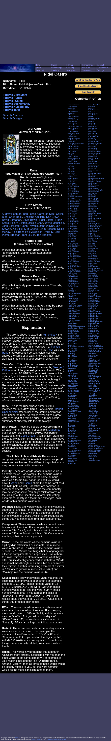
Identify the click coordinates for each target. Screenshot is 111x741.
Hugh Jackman (73, 365)
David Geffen (72, 250)
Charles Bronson (73, 201)
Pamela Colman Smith (95, 270)
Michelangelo (92, 206)
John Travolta (30, 225)
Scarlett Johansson (94, 352)
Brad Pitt (70, 176)
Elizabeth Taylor (73, 282)
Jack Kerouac (72, 382)
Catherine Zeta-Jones (75, 196)
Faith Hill (70, 297)
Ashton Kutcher (73, 148)
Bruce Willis (71, 183)
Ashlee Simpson (73, 146)
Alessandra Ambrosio (75, 126)
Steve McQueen (93, 388)
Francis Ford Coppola (75, 305)
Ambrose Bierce (73, 131)
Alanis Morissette (73, 120)
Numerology (49, 334)
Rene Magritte (93, 300)
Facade (55, 346)
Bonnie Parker (72, 175)
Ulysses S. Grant (94, 418)
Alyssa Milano (72, 130)
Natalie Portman (93, 228)
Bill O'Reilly (71, 168)
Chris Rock (15, 216)
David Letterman (73, 252)
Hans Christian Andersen (76, 347)
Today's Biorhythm (15, 94)
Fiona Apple (72, 303)
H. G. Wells (71, 342)
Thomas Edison (93, 400)
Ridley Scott (92, 308)
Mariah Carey (92, 183)
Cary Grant (71, 195)
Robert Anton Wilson (95, 313)
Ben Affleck (71, 160)
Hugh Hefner (72, 363)
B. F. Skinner (72, 155)
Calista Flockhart (73, 186)
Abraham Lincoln (73, 105)
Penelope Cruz (93, 278)
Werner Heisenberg (94, 438)
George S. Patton (73, 335)
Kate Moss (92, 111)
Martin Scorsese (93, 191)
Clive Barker (72, 233)
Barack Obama (73, 156)
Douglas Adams (73, 265)
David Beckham (73, 243)
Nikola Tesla (92, 252)
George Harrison (73, 332)
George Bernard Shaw (75, 328)
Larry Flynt (92, 138)
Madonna (54, 429)
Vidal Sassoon (93, 425)
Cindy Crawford (73, 228)
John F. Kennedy (73, 443)
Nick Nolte (91, 243)
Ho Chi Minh (72, 358)
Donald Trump (72, 263)
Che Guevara (72, 211)
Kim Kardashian (93, 125)
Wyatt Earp (92, 455)
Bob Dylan (71, 171)
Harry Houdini (72, 350)
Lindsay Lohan (93, 158)
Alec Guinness (72, 123)
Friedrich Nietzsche (74, 320)
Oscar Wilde (92, 263)
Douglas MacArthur (74, 267)
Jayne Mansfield (54, 222)
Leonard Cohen (93, 150)
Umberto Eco (92, 422)
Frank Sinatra (72, 312)
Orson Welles (92, 260)
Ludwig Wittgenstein (95, 173)
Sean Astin (92, 353)
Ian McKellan (72, 368)
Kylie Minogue (93, 135)
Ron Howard (92, 328)
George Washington (74, 338)
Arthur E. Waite (73, 145)
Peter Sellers (92, 285)
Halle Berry (71, 345)
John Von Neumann (74, 450)
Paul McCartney (93, 275)
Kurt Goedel (31, 228)
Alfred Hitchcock (73, 128)
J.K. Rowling (72, 380)
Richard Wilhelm (93, 305)
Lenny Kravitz (93, 145)
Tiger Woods (92, 403)
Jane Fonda (72, 397)
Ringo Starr (92, 310)
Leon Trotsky (92, 148)
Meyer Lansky (93, 198)
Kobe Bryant (92, 128)
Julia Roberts (72, 463)
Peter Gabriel (92, 280)
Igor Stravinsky (73, 373)
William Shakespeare (95, 448)
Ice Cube (71, 370)
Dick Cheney (72, 258)
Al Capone (71, 113)
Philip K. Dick (52, 231)
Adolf (14, 483)
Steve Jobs (92, 385)
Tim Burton (92, 405)
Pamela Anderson (94, 268)
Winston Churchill (94, 452)
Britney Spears (72, 178)
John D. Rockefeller (74, 440)
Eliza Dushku (72, 280)
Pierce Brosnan (11, 234)
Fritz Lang (71, 322)
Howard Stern (72, 360)
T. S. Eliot (91, 393)
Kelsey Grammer (94, 118)
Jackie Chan (35, 222)
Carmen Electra (73, 193)
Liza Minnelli (92, 161)
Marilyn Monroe (93, 185)
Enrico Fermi (72, 290)
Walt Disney (92, 435)
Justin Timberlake (94, 105)
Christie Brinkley (73, 220)
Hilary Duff (71, 355)
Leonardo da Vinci (94, 151)
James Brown (72, 388)
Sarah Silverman (94, 350)
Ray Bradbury (93, 295)
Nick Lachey (92, 241)
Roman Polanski (93, 327)
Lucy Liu (91, 171)
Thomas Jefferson (94, 402)
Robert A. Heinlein (94, 312)
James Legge (72, 395)
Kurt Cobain (92, 130)
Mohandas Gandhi (94, 218)
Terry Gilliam (92, 395)
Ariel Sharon (72, 141)
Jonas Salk (71, 457)
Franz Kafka (72, 315)
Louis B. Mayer (93, 166)
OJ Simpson (92, 255)
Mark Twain (92, 186)
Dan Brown (52, 216)
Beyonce (70, 165)
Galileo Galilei (72, 323)
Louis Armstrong (93, 165)
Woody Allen (92, 453)
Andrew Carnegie (73, 133)
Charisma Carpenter (74, 200)
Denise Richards (73, 255)
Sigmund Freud (93, 367)
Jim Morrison (72, 430)
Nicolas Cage (92, 247)
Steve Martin (92, 387)
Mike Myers (92, 211)
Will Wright (92, 443)
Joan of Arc (71, 433)
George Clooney (73, 330)
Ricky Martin (92, 307)
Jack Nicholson (73, 385)
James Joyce (72, 393)
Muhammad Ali (93, 221)
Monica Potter (93, 220)
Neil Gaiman (92, 231)
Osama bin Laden (94, 262)
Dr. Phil (70, 268)
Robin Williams (93, 325)
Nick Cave (91, 240)
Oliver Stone (92, 257)
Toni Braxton (44, 234)
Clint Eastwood (73, 231)
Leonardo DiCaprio (94, 153)
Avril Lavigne (72, 151)
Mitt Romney (92, 215)
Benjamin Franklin (74, 163)
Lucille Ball (92, 168)
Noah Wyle (92, 253)
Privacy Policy (36, 739)
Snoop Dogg (92, 372)
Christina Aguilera (34, 216)
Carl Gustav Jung (73, 191)
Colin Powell (72, 240)
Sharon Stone (93, 362)
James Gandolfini (73, 392)
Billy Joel (71, 170)
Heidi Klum (71, 352)
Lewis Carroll (92, 155)
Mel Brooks (92, 195)
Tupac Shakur (93, 415)
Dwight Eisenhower (74, 272)
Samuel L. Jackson (94, 345)
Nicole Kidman (93, 248)
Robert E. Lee (93, 318)
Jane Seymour (72, 398)
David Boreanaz (11, 219)
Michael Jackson (94, 200)
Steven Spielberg (94, 390)
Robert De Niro (93, 315)
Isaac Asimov (72, 375)
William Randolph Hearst (96, 447)
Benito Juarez (72, 161)
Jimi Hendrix (72, 432)
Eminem (70, 288)
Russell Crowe (93, 338)
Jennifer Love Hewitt (74, 412)
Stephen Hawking (94, 383)
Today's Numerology (16, 106)
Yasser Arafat (92, 457)
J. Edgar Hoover (73, 378)
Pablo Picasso (93, 267)
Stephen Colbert (93, 382)
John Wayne (46, 225)
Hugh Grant (71, 362)
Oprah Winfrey (93, 258)
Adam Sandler (72, 106)
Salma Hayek (92, 340)
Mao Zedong (92, 180)
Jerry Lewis (71, 413)
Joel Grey (71, 435)
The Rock (91, 397)
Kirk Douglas (92, 126)
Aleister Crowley (73, 125)
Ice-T (69, 372)
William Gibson (93, 445)
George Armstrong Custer (76, 327)
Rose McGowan (93, 332)
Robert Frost (92, 320)
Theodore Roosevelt (95, 398)
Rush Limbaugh (93, 337)
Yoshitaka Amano (94, 460)
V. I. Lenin (91, 423)
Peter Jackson (93, 282)
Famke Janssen (73, 298)
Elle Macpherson (73, 283)
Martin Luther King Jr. (95, 190)
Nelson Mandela (93, 235)
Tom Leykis (28, 234)
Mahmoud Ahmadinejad (96, 178)
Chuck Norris (72, 225)
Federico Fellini (73, 300)
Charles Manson (73, 206)
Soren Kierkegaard (94, 377)
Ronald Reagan (93, 330)
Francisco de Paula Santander (74, 307)
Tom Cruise (92, 407)
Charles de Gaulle (74, 203)
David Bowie (30, 219)
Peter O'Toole (92, 283)
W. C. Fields (92, 433)
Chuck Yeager (72, 226)
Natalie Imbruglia (94, 226)
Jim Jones (71, 428)
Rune (5, 352)
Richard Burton (93, 303)
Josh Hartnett (72, 460)
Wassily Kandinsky (94, 437)
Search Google (12, 118)
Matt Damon (92, 193)
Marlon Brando (93, 188)
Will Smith (91, 442)
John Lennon (72, 447)
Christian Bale (72, 218)
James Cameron (73, 390)
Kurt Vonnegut (93, 133)
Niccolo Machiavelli (94, 236)
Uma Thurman (93, 420)
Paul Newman (93, 277)
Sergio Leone (92, 357)
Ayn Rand (71, 153)
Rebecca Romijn (93, 298)
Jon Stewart (72, 455)
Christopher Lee (73, 223)
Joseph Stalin (72, 458)
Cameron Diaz (45, 213)
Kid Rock (91, 121)
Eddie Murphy (72, 273)
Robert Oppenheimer (95, 322)
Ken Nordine (92, 120)
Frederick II (71, 318)
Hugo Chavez (72, 367)
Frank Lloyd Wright (74, 310)
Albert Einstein (72, 121)
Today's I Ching (13, 100)
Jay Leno (71, 400)
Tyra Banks (92, 417)
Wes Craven (92, 440)
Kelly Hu (18, 228)
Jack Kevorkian (73, 383)
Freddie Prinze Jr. (73, 317)
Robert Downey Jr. (94, 317)
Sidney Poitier (93, 365)
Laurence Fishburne (95, 140)
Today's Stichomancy (16, 103)
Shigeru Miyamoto (94, 363)
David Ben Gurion (73, 245)
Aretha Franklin (73, 140)
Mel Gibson (92, 196)
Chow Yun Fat (72, 213)
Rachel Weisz (93, 293)
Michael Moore (93, 203)
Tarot (50, 349)
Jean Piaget (72, 403)
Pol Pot (90, 292)
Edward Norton (73, 277)
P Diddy (91, 265)
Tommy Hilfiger (93, 412)
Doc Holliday (72, 260)
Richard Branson (94, 302)
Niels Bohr (18, 231)
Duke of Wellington (74, 270)
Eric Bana (71, 292)
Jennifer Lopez (72, 410)
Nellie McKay (92, 233)
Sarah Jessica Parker (95, 347)
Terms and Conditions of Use (56, 739)
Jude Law (71, 462)
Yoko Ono (91, 458)
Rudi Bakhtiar (92, 335)
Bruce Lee (71, 181)
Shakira (91, 358)
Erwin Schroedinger (74, 293)
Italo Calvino (72, 377)
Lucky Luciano (93, 170)
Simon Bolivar (93, 368)
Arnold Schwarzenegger (76, 143)
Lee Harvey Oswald (95, 143)
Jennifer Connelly (73, 407)
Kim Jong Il (92, 123)
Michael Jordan (93, 201)
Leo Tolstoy (92, 146)
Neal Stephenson (94, 230)
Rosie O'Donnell (93, 333)
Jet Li (69, 423)
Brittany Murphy (73, 180)
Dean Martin (72, 253)
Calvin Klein (72, 188)
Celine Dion (71, 198)
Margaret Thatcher (94, 181)
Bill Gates (71, 166)
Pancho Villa (92, 272)
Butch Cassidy (72, 185)
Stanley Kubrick (93, 380)
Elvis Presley (72, 285)
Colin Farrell (72, 238)
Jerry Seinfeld (72, 415)
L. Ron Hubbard (93, 136)
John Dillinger (72, 442)
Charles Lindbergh (74, 205)
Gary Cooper (72, 325)
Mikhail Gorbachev (94, 213)
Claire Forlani (72, 230)
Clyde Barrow (72, 235)
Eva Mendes (72, 295)
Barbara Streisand (74, 158)
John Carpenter (11, 225)
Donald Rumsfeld (73, 262)
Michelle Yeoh (93, 208)
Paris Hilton (92, 273)
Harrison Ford (72, 348)
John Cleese (72, 438)
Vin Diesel (91, 427)
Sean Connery (93, 355)
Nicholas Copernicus (95, 238)
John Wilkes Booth (74, 453)
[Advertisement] (31, 32)
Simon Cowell (93, 370)
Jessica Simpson (73, 422)
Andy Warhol (72, 135)
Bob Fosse (29, 213)
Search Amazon (13, 115)
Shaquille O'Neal (94, 360)
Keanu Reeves (93, 113)
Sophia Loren (92, 375)
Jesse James (72, 417)
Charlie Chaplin (73, 208)
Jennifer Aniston (73, 405)
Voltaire (90, 432)
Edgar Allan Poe (73, 275)
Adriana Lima (72, 110)
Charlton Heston (73, 210)
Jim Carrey (71, 425)
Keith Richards (93, 115)
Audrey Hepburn (12, 213)
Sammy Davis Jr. (94, 343)
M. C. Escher (92, 175)
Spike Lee (91, 378)
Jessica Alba (72, 418)
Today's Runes (12, 97)
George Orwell (72, 333)
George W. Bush (73, 337)
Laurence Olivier (93, 141)
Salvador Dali (92, 342)
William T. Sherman (94, 450)
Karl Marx (91, 106)
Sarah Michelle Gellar (95, 348)
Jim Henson (72, 427)
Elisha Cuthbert (73, 278)
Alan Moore (71, 118)
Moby (90, 216)
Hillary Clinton (18, 222)
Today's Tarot (11, 109)
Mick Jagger (92, 210)
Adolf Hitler (71, 108)
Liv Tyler (91, 160)
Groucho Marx (72, 340)
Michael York (92, 205)
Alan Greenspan (73, 116)
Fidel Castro (46, 219)
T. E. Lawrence (93, 392)
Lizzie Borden (93, 163)
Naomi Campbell (94, 223)
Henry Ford (71, 353)
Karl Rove (91, 108)
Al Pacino (71, 115)
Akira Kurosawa (73, 111)
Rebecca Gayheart (94, 297)
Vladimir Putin (93, 430)
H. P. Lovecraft (72, 343)
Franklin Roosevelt (74, 313)
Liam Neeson (48, 228)
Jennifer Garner (73, 408)
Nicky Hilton (92, 245)
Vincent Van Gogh (94, 428)
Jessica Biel (72, 420)
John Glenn (71, 445)
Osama (27, 483)
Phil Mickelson (33, 231)
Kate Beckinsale (93, 110)
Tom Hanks (92, 408)
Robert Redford (93, 323)
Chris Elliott (71, 215)
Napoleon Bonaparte (95, 225)
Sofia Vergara (93, 373)
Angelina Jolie (72, 136)
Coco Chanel (28, 435)
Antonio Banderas (74, 138)
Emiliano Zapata (73, 287)
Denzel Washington (74, 257)
